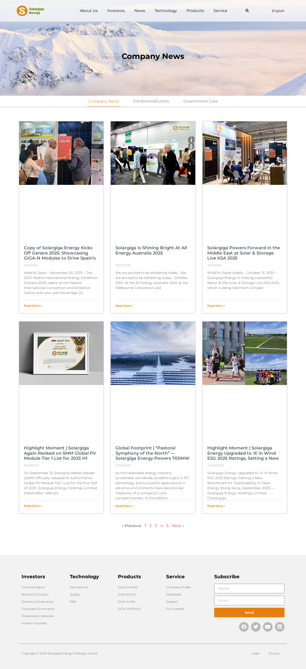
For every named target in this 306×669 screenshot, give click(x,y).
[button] (247, 11)
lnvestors (116, 10)
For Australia (175, 609)
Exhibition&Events (151, 101)
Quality (75, 594)
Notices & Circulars (35, 594)
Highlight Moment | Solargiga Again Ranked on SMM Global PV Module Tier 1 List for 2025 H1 (60, 453)
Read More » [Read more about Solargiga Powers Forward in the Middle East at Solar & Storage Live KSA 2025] (216, 305)
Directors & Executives (38, 601)
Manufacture (79, 587)
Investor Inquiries (34, 623)
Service (220, 10)
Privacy (274, 653)
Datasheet (173, 594)
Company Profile (178, 587)
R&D (73, 601)
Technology (166, 10)
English (278, 11)
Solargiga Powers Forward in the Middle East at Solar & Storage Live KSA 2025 (243, 253)
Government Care (200, 101)
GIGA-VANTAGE (129, 609)
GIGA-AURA (126, 601)
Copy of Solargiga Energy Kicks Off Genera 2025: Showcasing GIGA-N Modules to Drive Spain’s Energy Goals (60, 255)
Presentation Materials (38, 616)
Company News (103, 101)
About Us (89, 10)
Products (195, 10)
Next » (178, 525)
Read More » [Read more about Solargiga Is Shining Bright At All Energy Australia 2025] (124, 305)
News (139, 10)
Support (172, 601)
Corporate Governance (38, 609)
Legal (255, 653)
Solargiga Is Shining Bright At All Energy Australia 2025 (151, 250)
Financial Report (33, 587)
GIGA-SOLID (127, 594)
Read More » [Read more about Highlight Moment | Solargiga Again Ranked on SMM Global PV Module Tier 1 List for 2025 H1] (33, 506)
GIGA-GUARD (128, 587)
